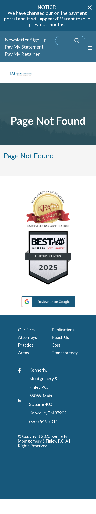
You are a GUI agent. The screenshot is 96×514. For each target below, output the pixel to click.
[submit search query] (82, 42)
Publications (63, 329)
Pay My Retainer (22, 54)
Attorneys (27, 337)
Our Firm (26, 329)
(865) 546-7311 (43, 421)
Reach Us (60, 337)
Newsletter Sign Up (25, 39)
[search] (70, 40)
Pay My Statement (24, 47)
